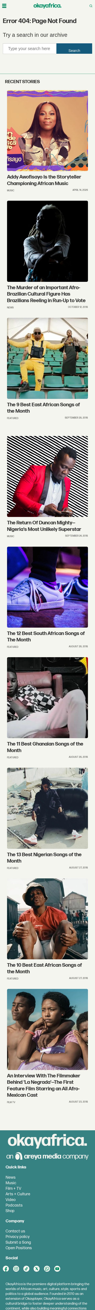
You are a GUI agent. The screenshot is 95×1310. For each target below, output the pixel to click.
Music (11, 1183)
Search (74, 51)
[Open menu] (4, 6)
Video (11, 1199)
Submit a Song (18, 1242)
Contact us (15, 1231)
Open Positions (19, 1248)
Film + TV (13, 1188)
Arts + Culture (18, 1194)
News (11, 1177)
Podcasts (14, 1205)
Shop (10, 1211)
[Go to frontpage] (47, 6)
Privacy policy (18, 1236)
